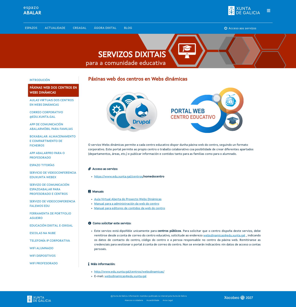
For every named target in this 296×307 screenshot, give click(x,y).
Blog (128, 28)
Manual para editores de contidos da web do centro (129, 208)
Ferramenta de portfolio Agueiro (50, 216)
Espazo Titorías (42, 165)
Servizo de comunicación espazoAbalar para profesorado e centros (49, 190)
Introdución (40, 80)
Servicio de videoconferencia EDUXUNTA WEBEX (53, 175)
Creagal (79, 28)
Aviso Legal (168, 300)
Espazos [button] (31, 28)
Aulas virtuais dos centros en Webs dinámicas (52, 102)
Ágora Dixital (105, 28)
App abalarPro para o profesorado (47, 155)
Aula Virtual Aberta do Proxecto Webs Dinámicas (128, 199)
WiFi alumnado (41, 248)
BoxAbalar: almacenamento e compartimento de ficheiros (53, 141)
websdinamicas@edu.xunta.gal (224, 235)
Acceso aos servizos (242, 28)
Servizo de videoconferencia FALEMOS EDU (52, 204)
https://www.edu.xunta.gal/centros (118, 176)
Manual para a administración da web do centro (126, 203)
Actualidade (55, 28)
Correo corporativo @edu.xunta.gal (46, 115)
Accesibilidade (152, 300)
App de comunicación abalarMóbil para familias (51, 127)
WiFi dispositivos (42, 256)
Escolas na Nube (43, 233)
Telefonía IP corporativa (50, 240)
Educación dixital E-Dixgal (51, 225)
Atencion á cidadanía (134, 300)
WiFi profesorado (44, 263)
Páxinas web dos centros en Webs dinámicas (53, 90)
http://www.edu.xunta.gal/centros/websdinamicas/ (129, 271)
